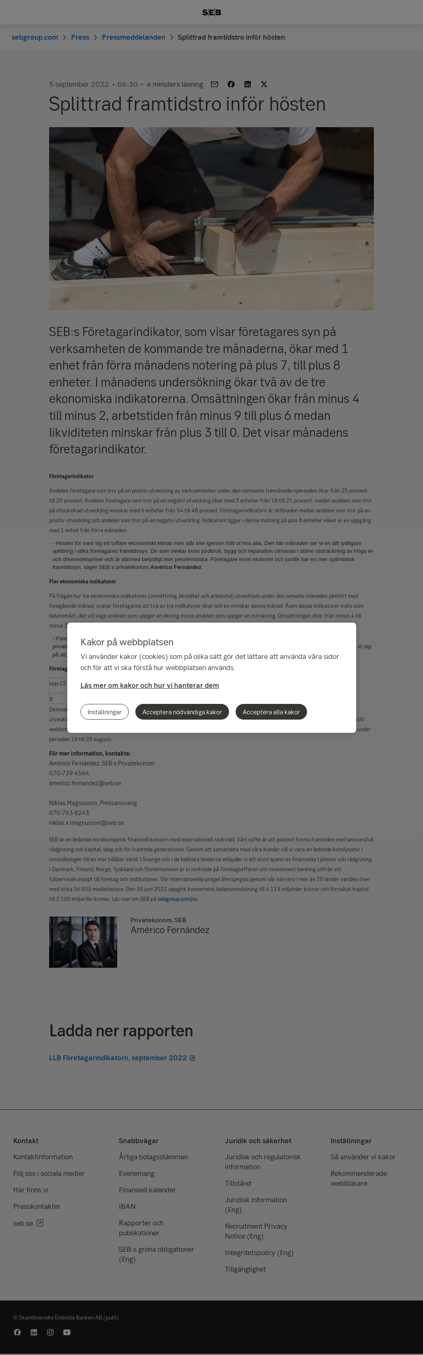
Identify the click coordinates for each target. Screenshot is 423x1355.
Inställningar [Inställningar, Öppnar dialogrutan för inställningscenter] (104, 712)
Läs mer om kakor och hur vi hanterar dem (149, 685)
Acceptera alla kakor (271, 712)
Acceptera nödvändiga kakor (182, 712)
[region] (211, 678)
